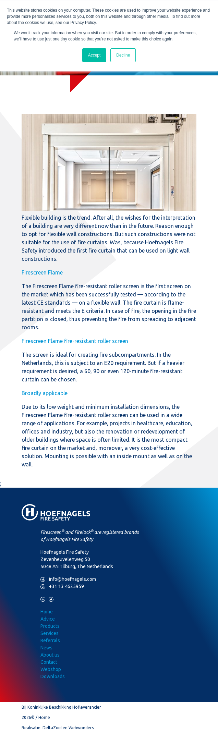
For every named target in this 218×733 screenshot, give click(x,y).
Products (50, 626)
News (46, 647)
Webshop (50, 669)
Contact (48, 662)
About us (50, 655)
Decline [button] (123, 55)
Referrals (50, 640)
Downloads (52, 676)
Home (46, 611)
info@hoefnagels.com (68, 579)
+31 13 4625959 (62, 586)
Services (49, 633)
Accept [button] (94, 55)
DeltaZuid (52, 727)
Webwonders (81, 727)
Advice (47, 619)
